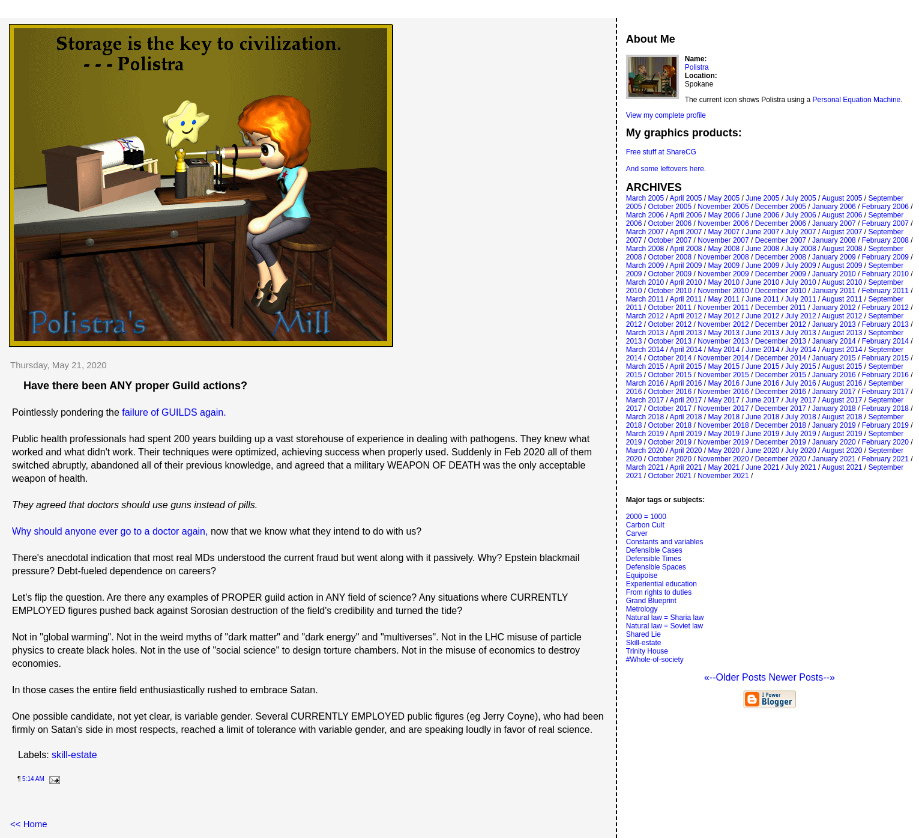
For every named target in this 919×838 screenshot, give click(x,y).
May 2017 (724, 400)
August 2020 (842, 450)
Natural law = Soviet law (664, 626)
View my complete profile (666, 115)
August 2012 (842, 316)
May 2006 (724, 215)
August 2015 (842, 366)
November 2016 (723, 391)
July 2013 (800, 333)
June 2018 (762, 417)
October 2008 (670, 257)
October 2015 (670, 375)
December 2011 (780, 307)
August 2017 (842, 400)
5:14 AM (33, 779)
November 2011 (723, 307)
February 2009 (885, 257)
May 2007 (724, 232)
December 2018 (780, 425)
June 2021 (762, 467)
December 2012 (780, 324)
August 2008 (842, 248)
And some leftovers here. (666, 169)
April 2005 (685, 198)
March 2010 (645, 282)
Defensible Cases (654, 550)
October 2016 (670, 391)
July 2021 (800, 467)
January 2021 (834, 459)
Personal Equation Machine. (858, 100)
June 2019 (762, 434)
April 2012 (685, 316)
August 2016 (842, 383)
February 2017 (885, 391)
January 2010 (834, 274)
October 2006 (670, 223)
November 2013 (723, 341)
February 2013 (885, 324)
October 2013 (670, 341)
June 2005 (762, 198)
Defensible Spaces (656, 567)
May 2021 (724, 467)
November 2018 (723, 425)
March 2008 (645, 248)
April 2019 (685, 434)
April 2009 (685, 265)
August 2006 (842, 215)
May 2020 (724, 450)
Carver (637, 533)
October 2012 (670, 324)
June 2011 (762, 299)
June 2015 (762, 366)
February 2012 (885, 307)
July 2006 (800, 215)
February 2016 (885, 375)
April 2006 (685, 215)
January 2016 (834, 375)
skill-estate (74, 755)
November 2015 (723, 375)
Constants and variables (665, 542)
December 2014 (780, 358)
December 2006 (780, 223)
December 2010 (780, 291)
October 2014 (670, 358)
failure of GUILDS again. (174, 412)
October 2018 (670, 425)
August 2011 (842, 299)
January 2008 (834, 240)
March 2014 (645, 349)
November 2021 (723, 476)
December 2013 (780, 341)
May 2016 (724, 383)
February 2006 (885, 206)
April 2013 (685, 333)
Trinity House (647, 651)
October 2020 (670, 459)
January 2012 (834, 307)
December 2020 (780, 459)
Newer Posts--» (802, 677)
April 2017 (685, 400)
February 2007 (885, 223)
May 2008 (724, 248)
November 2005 (723, 206)
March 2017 (645, 400)
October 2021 (670, 476)
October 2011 (670, 307)
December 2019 (780, 442)
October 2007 (670, 240)
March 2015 (645, 366)
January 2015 (834, 358)
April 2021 (685, 467)
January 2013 (834, 324)
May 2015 (724, 366)
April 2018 (685, 417)
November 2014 (723, 358)
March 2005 (645, 198)
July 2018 (800, 417)
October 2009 (670, 274)
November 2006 (723, 223)
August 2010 (842, 282)
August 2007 (842, 232)
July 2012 (800, 316)
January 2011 (834, 291)
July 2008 (800, 248)
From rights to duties (659, 592)
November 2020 (723, 459)
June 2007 (762, 232)
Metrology (642, 609)
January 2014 (834, 341)
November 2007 (723, 240)
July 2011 (800, 299)
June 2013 (762, 333)
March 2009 (645, 265)
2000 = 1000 (646, 516)
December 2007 (780, 240)
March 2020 (645, 450)
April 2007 (685, 232)
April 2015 (685, 366)
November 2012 (723, 324)
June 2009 (762, 265)
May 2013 (724, 333)
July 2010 (800, 282)
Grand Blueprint (651, 601)
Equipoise (642, 575)
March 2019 (645, 434)
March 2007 (645, 232)
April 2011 (685, 299)
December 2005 (780, 206)
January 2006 (834, 206)
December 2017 (780, 408)
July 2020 (800, 450)
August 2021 (842, 467)
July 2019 (800, 434)
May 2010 (724, 282)
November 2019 (723, 442)
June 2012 (762, 316)
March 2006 (645, 215)
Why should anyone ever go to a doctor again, (110, 531)
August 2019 (842, 434)
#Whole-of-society (655, 659)
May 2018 (724, 417)
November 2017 (723, 408)
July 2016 (800, 383)
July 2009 (800, 265)
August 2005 (842, 198)
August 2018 (842, 417)
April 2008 (685, 248)
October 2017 (670, 408)
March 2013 (645, 333)
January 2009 (834, 257)
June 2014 (762, 349)
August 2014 (842, 349)
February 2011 (885, 291)
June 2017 (762, 400)
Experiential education (661, 584)
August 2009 (842, 265)
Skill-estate (643, 643)
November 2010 (723, 291)
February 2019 (885, 425)
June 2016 (762, 383)
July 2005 (800, 198)
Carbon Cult (645, 525)
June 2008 (762, 248)
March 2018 (645, 417)
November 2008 (723, 257)
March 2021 (645, 467)
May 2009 (724, 265)
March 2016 (645, 383)
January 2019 (834, 425)
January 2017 (834, 391)
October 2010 (670, 291)
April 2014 (685, 349)
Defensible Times (653, 558)
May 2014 (724, 349)
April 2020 (685, 450)
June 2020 (762, 450)
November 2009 (723, 274)
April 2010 (685, 282)
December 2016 (780, 391)
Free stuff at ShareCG (661, 152)
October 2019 (670, 442)
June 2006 (762, 215)
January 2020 (834, 442)
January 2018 (834, 408)
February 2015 (885, 358)
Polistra (697, 67)
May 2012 (724, 316)
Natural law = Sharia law (665, 617)
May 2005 (724, 198)
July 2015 (800, 366)
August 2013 (842, 333)
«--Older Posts (736, 677)
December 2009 (780, 274)
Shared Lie (643, 634)
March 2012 (645, 316)
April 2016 (685, 383)
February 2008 (885, 240)
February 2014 (885, 341)
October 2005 (670, 206)
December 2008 (780, 257)
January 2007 (834, 223)
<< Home (28, 824)
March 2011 (645, 299)
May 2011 (724, 299)
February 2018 (885, 408)
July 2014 (800, 349)
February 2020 (885, 442)
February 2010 (885, 274)
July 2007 (800, 232)
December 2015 (780, 375)
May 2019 (724, 434)
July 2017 (800, 400)
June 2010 (762, 282)
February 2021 (885, 459)
